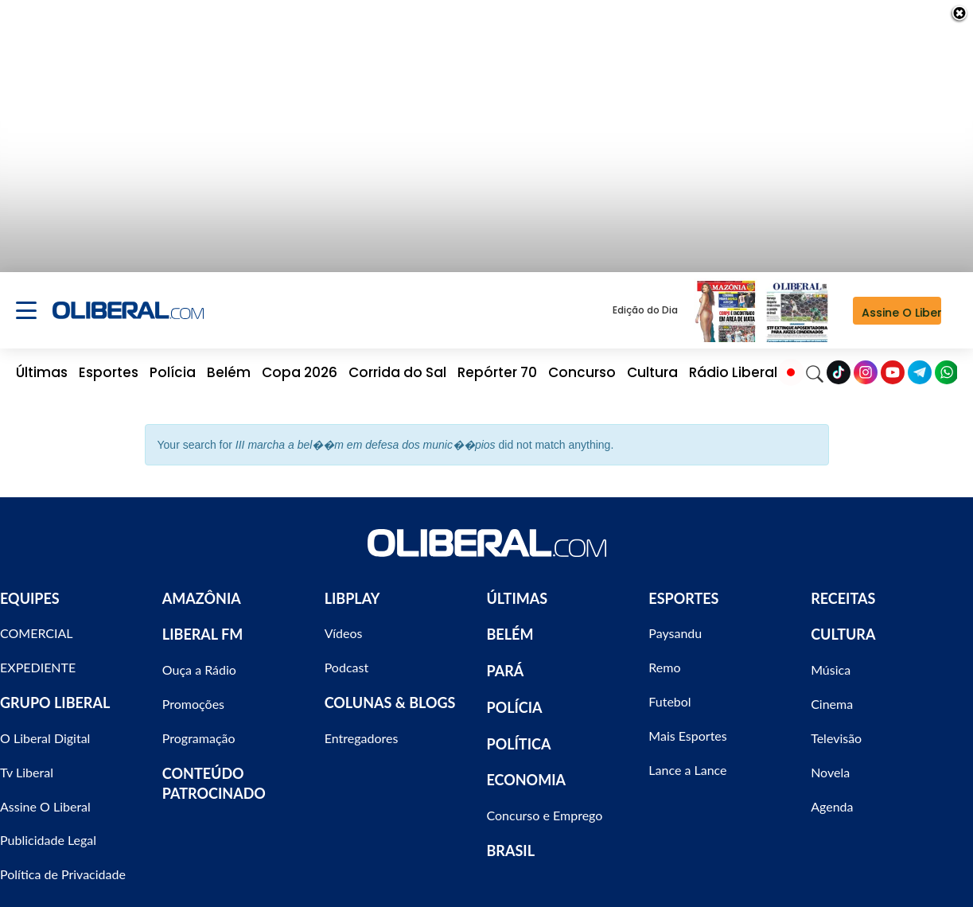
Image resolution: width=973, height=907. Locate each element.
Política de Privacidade (63, 864)
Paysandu (675, 624)
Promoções (193, 694)
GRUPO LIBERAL (55, 693)
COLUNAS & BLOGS (390, 693)
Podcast (346, 657)
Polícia (173, 362)
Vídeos (344, 624)
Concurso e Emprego (545, 805)
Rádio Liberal (733, 362)
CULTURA (843, 625)
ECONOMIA (526, 770)
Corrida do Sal (397, 362)
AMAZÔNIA (201, 589)
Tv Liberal (26, 762)
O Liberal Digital (45, 728)
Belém (229, 362)
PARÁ (505, 661)
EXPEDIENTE (38, 657)
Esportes (108, 362)
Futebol (669, 691)
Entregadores (362, 728)
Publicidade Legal (48, 831)
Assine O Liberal (45, 796)
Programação (198, 728)
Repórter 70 (497, 362)
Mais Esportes (687, 726)
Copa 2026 (299, 362)
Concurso (582, 362)
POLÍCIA (515, 698)
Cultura (652, 362)
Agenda (832, 796)
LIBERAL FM (202, 625)
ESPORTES (683, 589)
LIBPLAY (352, 589)
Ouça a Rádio (199, 660)
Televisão (836, 728)
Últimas (42, 362)
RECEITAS (843, 589)
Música (830, 660)
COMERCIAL (36, 624)
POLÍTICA (519, 734)
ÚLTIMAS (517, 589)
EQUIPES (30, 589)
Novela (830, 762)
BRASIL (511, 841)
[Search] (814, 362)
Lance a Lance (687, 760)
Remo (664, 657)
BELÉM (510, 625)
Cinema (832, 694)
